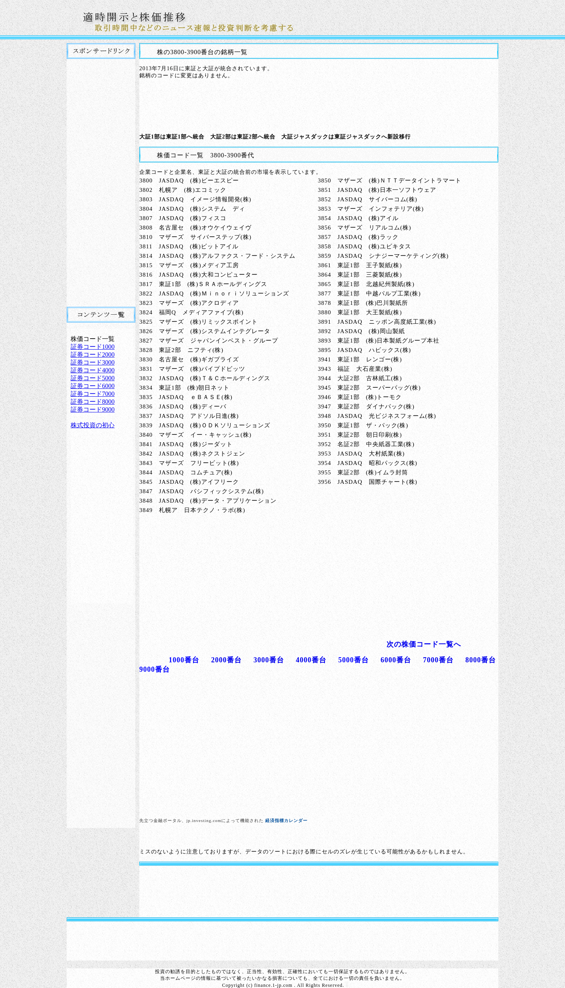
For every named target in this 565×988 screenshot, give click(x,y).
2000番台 (226, 660)
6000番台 (396, 660)
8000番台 (480, 660)
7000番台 (438, 660)
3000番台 (268, 660)
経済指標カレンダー (286, 820)
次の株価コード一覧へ (423, 644)
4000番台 (311, 660)
